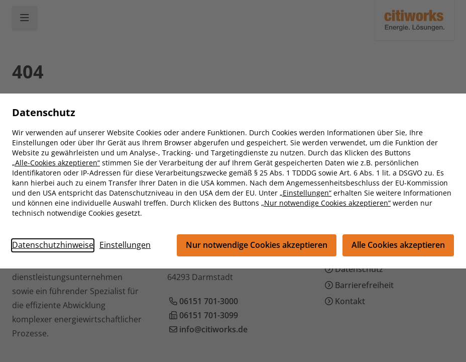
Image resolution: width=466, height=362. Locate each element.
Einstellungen (125, 245)
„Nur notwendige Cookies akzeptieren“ (326, 203)
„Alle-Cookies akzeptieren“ (56, 162)
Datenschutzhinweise (52, 245)
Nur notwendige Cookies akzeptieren (256, 245)
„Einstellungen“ (305, 193)
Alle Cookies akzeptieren (398, 245)
